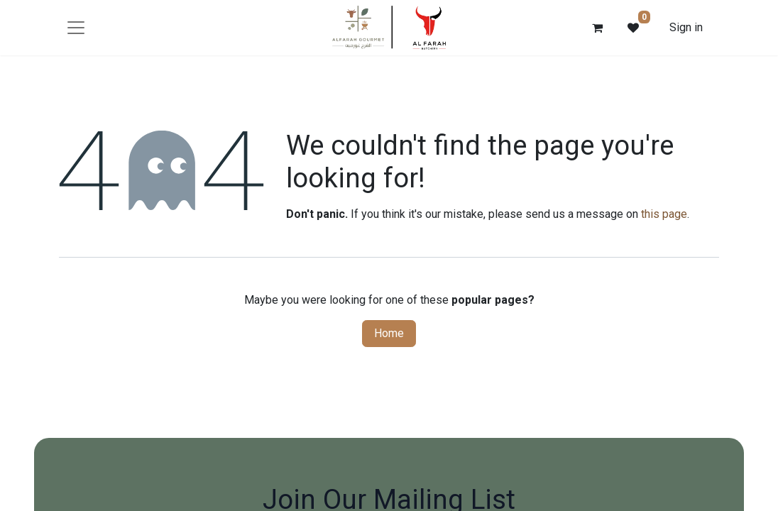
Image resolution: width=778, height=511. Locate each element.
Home (389, 333)
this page (664, 214)
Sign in (686, 27)
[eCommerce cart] (598, 28)
